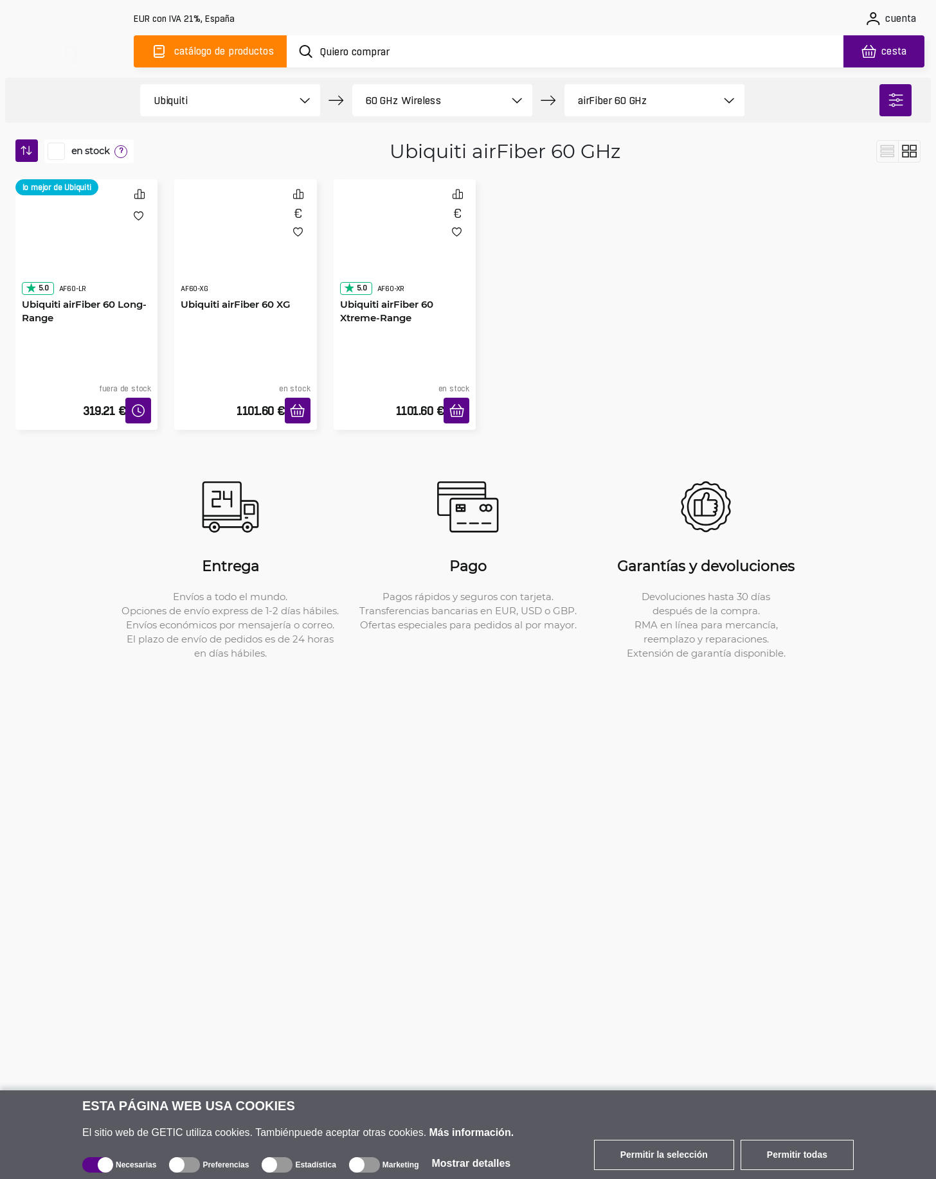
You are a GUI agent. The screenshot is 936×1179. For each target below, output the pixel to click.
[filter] (895, 100)
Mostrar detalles (471, 1163)
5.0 (37, 288)
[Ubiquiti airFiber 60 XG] (245, 249)
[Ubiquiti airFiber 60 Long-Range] (87, 249)
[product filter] (215, 100)
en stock (90, 151)
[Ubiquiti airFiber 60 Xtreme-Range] (405, 249)
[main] (69, 49)
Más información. (471, 1132)
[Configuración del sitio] (185, 19)
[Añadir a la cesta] (297, 410)
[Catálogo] (210, 51)
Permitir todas (797, 1154)
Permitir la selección (664, 1154)
